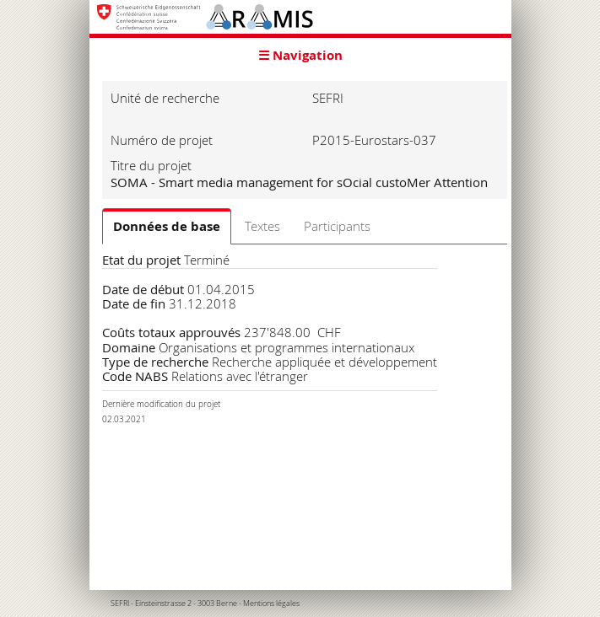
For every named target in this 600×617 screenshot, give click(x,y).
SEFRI (120, 603)
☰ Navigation (300, 55)
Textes (262, 225)
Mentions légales (271, 603)
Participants (337, 225)
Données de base (166, 226)
